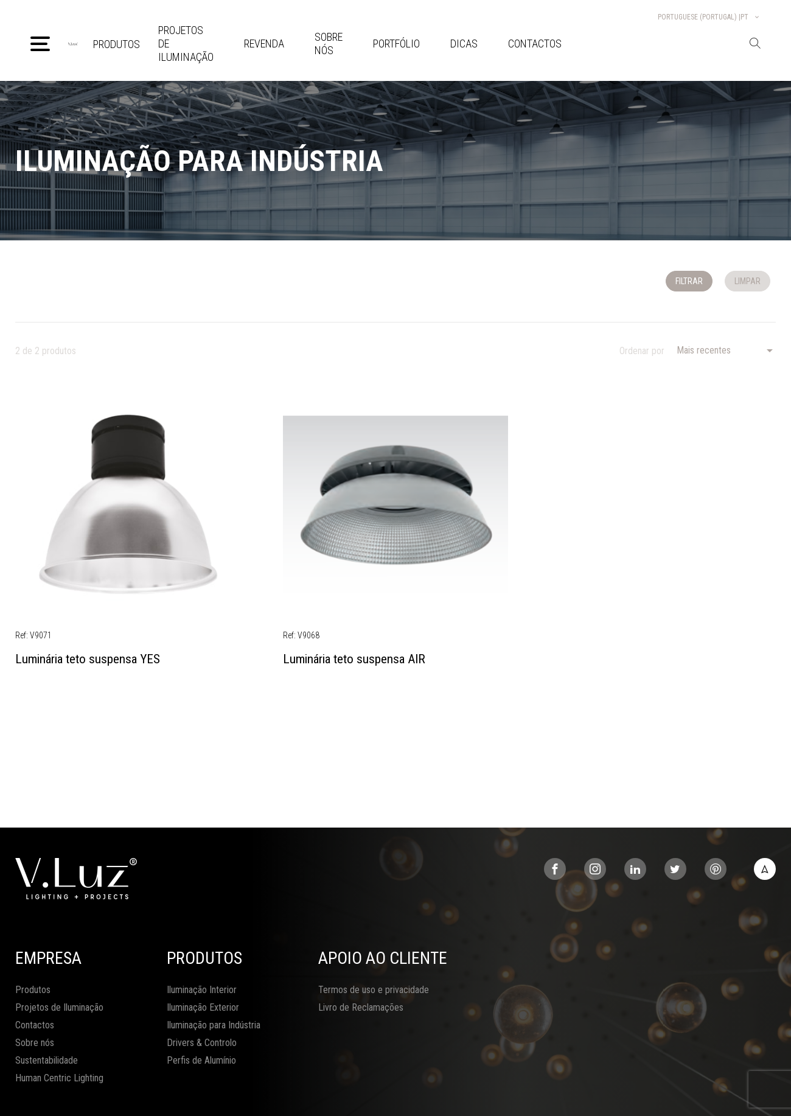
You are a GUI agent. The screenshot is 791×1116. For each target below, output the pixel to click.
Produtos (116, 44)
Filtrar (689, 281)
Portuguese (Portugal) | (709, 17)
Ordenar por (641, 351)
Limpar (747, 281)
